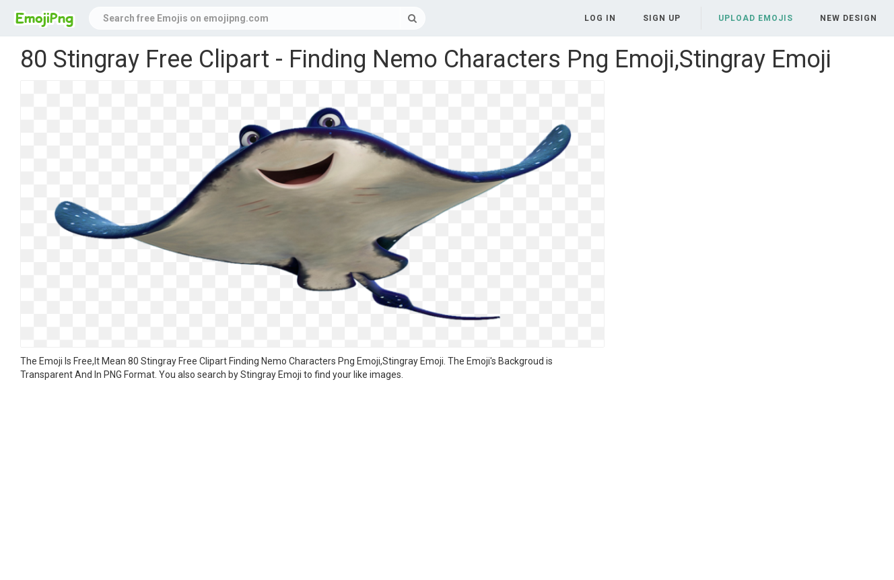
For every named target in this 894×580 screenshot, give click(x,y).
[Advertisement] (312, 482)
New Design (848, 18)
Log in (600, 18)
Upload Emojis (755, 18)
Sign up (662, 18)
